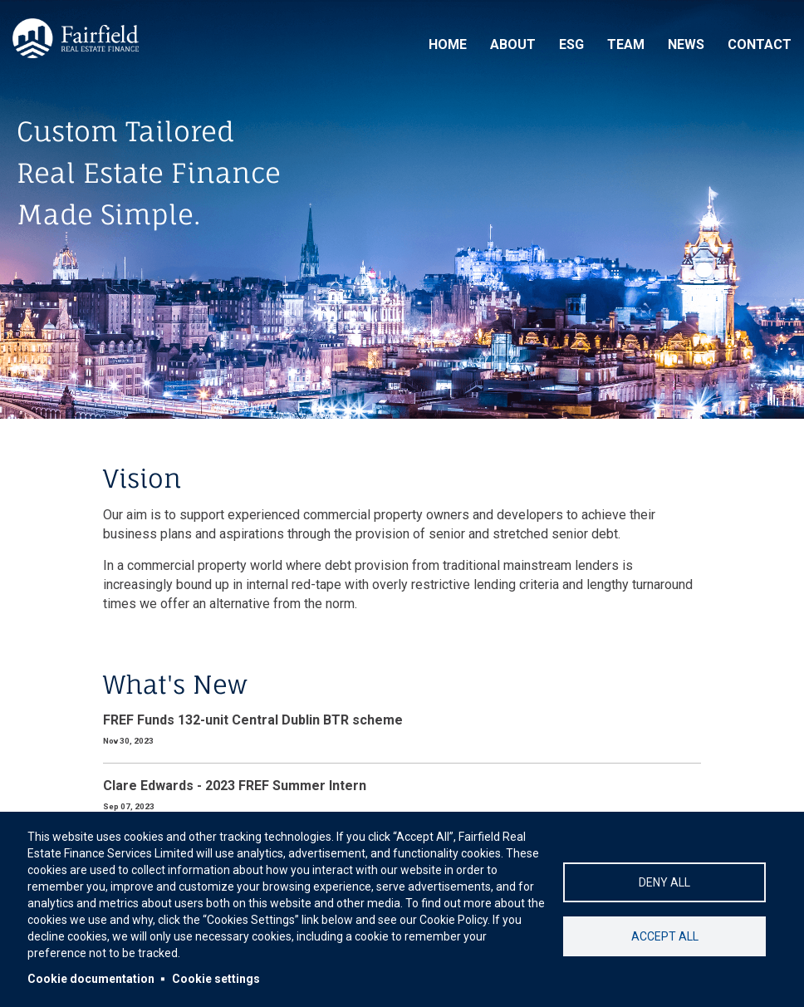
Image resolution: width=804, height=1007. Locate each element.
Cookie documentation (90, 978)
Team (626, 44)
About (513, 44)
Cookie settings (216, 978)
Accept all (665, 936)
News (686, 44)
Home (448, 44)
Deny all (664, 882)
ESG (571, 44)
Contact (760, 44)
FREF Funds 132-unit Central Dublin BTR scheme (253, 720)
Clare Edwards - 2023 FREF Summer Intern (234, 785)
